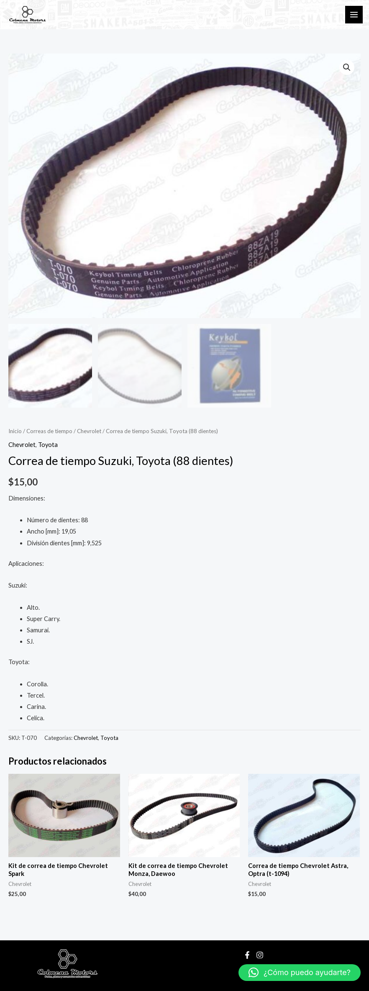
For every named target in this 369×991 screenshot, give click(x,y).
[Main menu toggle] (354, 14)
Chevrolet (89, 431)
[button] (346, 67)
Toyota (48, 444)
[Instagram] (260, 955)
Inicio (15, 431)
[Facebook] (247, 955)
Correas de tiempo (49, 431)
